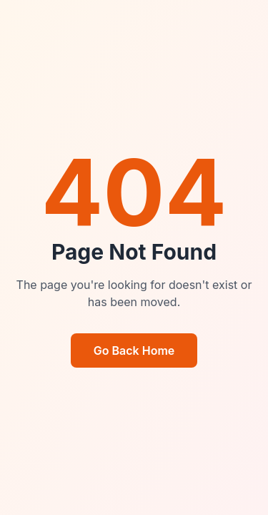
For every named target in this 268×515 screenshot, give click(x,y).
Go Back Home (134, 350)
